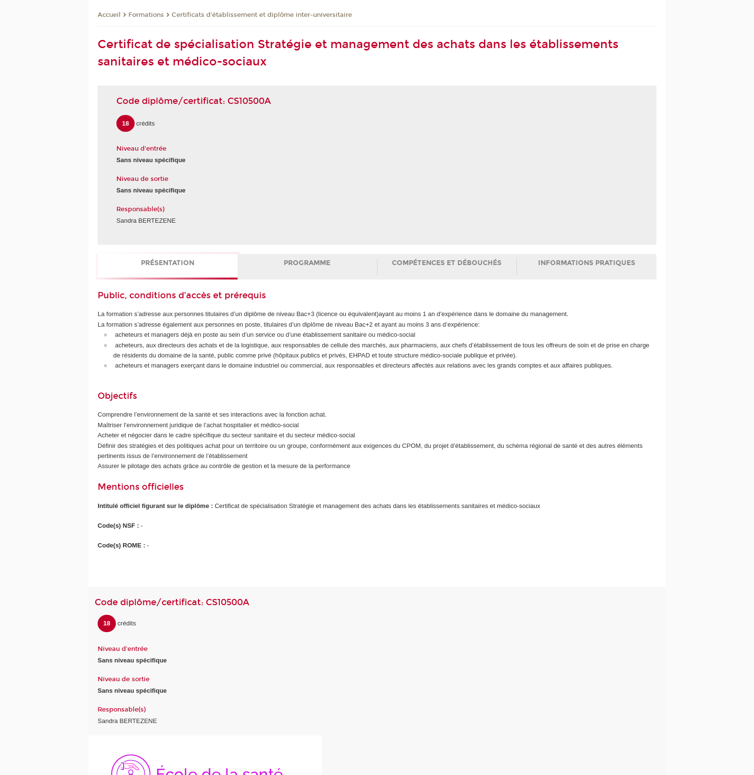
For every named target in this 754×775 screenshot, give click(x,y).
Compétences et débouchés (447, 263)
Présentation (167, 263)
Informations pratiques (586, 263)
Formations (146, 15)
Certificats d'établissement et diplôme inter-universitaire (262, 15)
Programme (307, 263)
